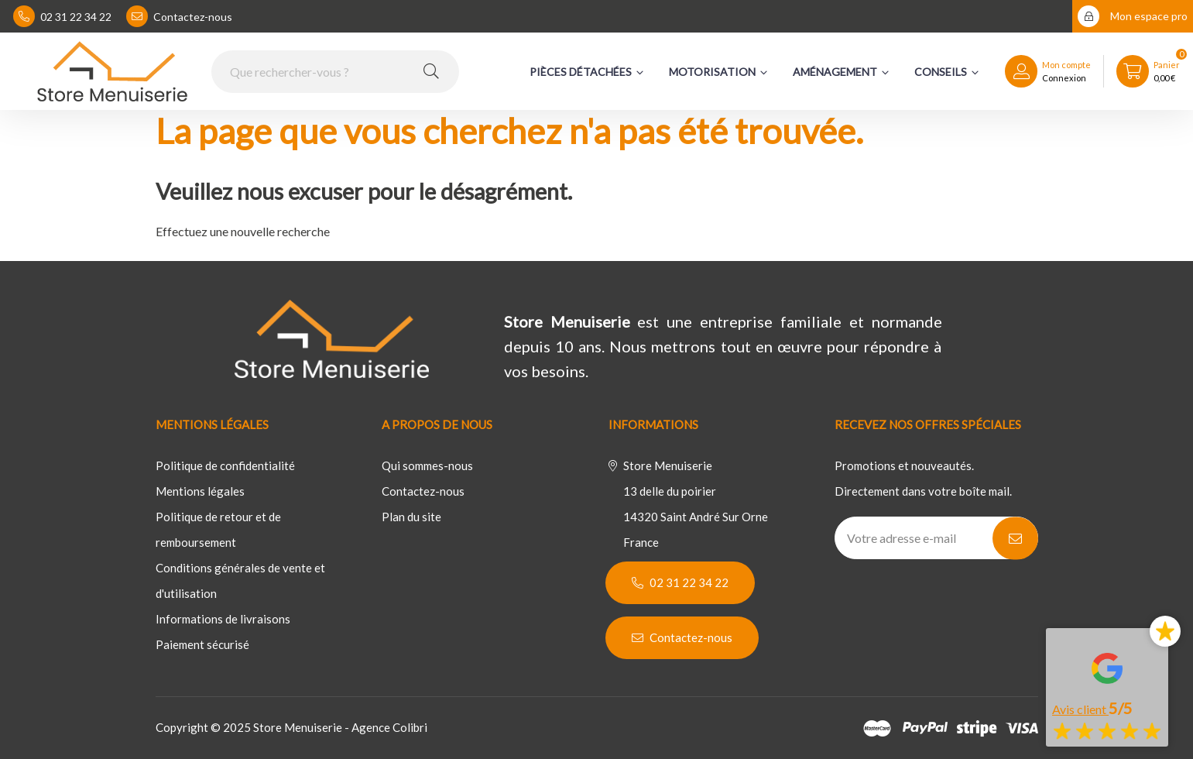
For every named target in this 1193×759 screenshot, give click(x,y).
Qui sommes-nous (427, 465)
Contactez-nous (179, 16)
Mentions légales (200, 491)
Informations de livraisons (223, 619)
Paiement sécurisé (202, 644)
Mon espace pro (1133, 16)
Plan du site (411, 517)
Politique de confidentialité (225, 465)
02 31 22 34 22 (62, 16)
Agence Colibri (389, 727)
